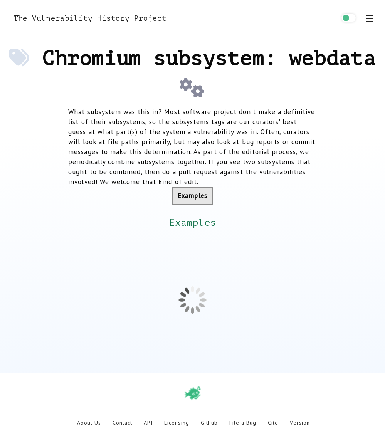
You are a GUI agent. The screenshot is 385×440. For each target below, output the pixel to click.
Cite (273, 422)
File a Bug (242, 422)
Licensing (176, 422)
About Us (89, 422)
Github (209, 422)
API (148, 422)
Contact (122, 422)
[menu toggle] (369, 18)
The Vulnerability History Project (89, 18)
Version (299, 422)
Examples (192, 195)
